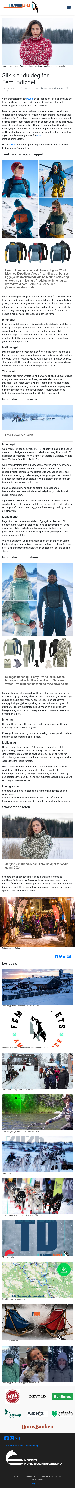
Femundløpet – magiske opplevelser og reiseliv (21, 1383)
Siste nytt (46, 88)
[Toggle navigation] (69, 7)
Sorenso (29, 1476)
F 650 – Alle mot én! (10, 1341)
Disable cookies (37, 1480)
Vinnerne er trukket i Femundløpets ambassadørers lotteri (25, 1048)
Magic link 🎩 (37, 1483)
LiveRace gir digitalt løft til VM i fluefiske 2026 (20, 1131)
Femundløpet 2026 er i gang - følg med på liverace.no (23, 1215)
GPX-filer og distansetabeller (13, 1299)
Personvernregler (33, 1445)
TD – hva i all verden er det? (13, 1257)
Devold (29, 98)
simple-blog (56, 1476)
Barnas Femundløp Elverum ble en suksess (19, 1090)
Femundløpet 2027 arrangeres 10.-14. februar (20, 1006)
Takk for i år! (7, 1173)
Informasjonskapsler (13, 1445)
